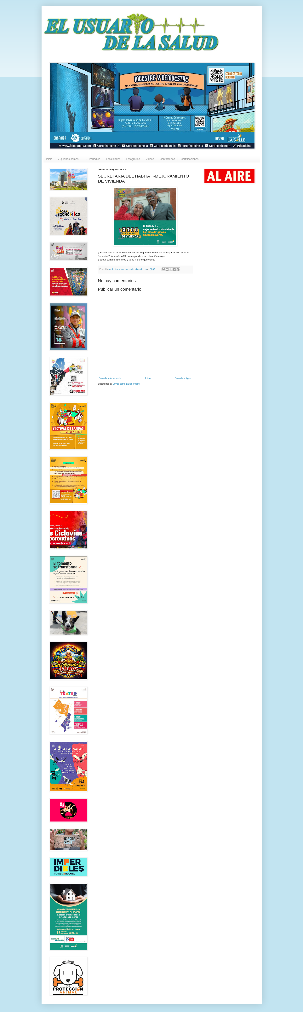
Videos (150, 159)
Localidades (113, 159)
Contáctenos (167, 159)
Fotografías (133, 159)
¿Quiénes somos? (69, 159)
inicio (49, 159)
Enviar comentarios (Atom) (126, 384)
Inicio (148, 378)
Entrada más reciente (110, 378)
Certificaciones (189, 159)
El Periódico (93, 159)
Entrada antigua (183, 378)
